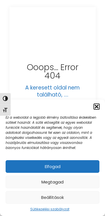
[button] (96, 106)
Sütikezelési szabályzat (49, 209)
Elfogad (52, 166)
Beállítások (52, 197)
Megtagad (52, 182)
